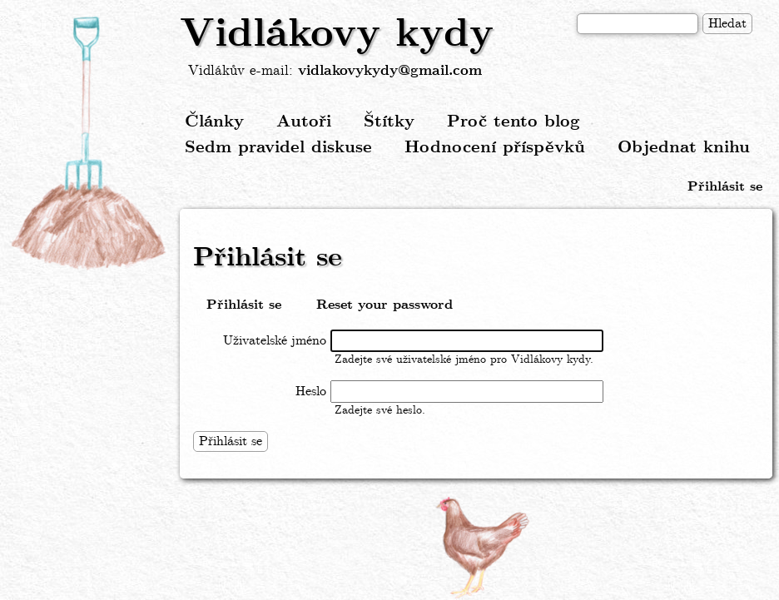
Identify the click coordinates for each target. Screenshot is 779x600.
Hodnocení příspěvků (494, 147)
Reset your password (384, 305)
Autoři (303, 122)
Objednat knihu (684, 147)
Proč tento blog (513, 122)
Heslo (310, 391)
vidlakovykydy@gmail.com (390, 71)
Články (214, 122)
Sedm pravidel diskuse (278, 147)
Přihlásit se (724, 187)
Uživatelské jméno (274, 341)
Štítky (389, 122)
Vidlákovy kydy (337, 35)
